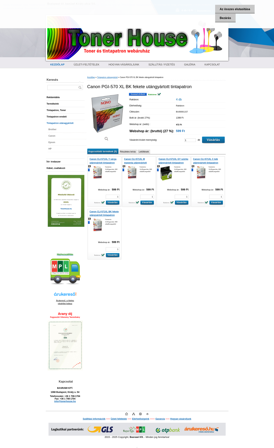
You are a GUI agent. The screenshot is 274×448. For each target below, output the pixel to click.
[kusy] (190, 140)
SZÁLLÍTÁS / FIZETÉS (162, 64)
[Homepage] (57, 64)
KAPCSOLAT (212, 64)
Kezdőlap (91, 77)
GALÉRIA (189, 64)
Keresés (52, 79)
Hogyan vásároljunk (180, 419)
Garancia (160, 419)
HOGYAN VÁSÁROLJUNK (124, 64)
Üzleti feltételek (119, 419)
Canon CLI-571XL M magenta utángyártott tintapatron (135, 163)
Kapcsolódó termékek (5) (103, 151)
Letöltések (144, 151)
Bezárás (225, 18)
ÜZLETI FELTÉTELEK (86, 64)
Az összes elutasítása (235, 9)
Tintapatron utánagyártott (107, 77)
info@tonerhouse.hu (65, 401)
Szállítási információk (94, 419)
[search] (80, 87)
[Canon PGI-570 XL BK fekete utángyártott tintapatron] (106, 118)
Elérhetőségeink (140, 419)
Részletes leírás (128, 151)
